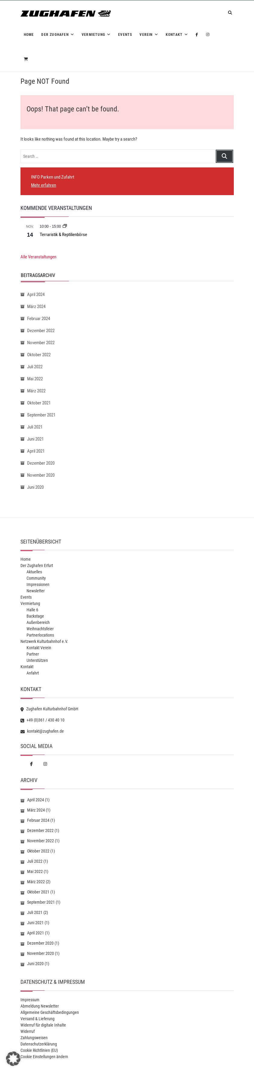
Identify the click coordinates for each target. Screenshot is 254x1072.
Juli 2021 (34, 427)
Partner (33, 654)
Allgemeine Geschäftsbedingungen (49, 1012)
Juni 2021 (35, 439)
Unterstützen (37, 660)
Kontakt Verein (39, 647)
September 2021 (41, 415)
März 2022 (36, 391)
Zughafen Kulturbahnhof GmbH (49, 708)
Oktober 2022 (39, 354)
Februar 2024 (38, 318)
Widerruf (27, 1031)
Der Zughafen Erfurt (36, 565)
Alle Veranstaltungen (38, 257)
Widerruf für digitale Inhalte (43, 1025)
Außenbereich (38, 622)
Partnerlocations (40, 635)
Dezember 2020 (41, 463)
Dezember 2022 (41, 330)
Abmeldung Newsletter (39, 1006)
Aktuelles (34, 571)
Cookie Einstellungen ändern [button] (44, 1056)
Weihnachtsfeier (40, 628)
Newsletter (36, 590)
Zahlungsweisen (34, 1037)
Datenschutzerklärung (38, 1044)
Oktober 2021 (39, 403)
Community (36, 578)
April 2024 (36, 294)
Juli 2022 (34, 366)
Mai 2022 (35, 379)
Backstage (35, 616)
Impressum (29, 999)
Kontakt (174, 35)
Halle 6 (32, 609)
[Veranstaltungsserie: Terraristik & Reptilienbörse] (65, 226)
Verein (146, 35)
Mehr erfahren (43, 185)
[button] (13, 1059)
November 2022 (41, 342)
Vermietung (93, 35)
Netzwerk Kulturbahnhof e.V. (44, 641)
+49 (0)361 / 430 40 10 (42, 720)
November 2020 (41, 475)
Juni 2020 (35, 487)
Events (125, 35)
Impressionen (38, 584)
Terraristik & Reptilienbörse (63, 234)
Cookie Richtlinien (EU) (39, 1050)
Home (29, 35)
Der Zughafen (54, 35)
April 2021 (36, 451)
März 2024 (36, 306)
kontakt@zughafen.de (42, 731)
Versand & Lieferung (37, 1018)
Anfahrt (33, 673)
